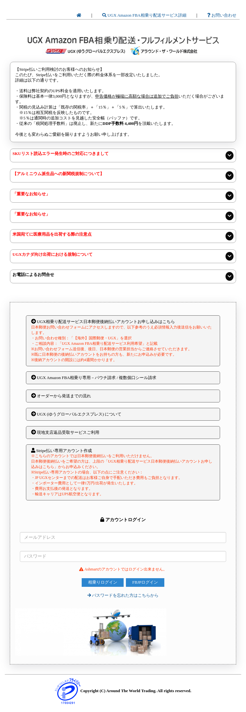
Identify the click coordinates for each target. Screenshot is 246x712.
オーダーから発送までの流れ (61, 395)
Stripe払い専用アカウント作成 (123, 472)
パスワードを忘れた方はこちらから (123, 595)
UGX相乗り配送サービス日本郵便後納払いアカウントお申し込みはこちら (123, 340)
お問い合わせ (221, 15)
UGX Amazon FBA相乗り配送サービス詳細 (144, 15)
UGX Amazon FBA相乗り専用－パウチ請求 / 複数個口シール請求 (94, 377)
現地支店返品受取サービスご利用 (65, 432)
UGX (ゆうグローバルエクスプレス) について (76, 414)
